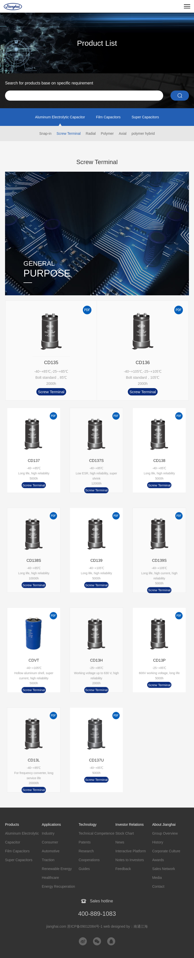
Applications (51, 824)
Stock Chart (124, 833)
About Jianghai (164, 824)
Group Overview (165, 833)
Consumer (50, 842)
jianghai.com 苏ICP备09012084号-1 (74, 926)
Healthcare (50, 878)
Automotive (51, 851)
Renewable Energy (57, 869)
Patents (84, 842)
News (119, 842)
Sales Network (163, 869)
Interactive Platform (130, 851)
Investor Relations (129, 824)
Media (157, 878)
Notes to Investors (129, 860)
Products (12, 824)
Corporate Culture (166, 851)
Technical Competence (96, 833)
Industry (48, 833)
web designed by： (126, 926)
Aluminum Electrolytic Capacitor (60, 117)
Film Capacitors (108, 117)
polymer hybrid (143, 133)
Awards (158, 860)
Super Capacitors (145, 117)
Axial (122, 133)
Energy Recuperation (58, 886)
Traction (48, 860)
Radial (91, 133)
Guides (84, 869)
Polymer (107, 133)
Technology (87, 824)
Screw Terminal (69, 133)
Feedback (123, 869)
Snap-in (45, 133)
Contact (158, 886)
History (157, 842)
